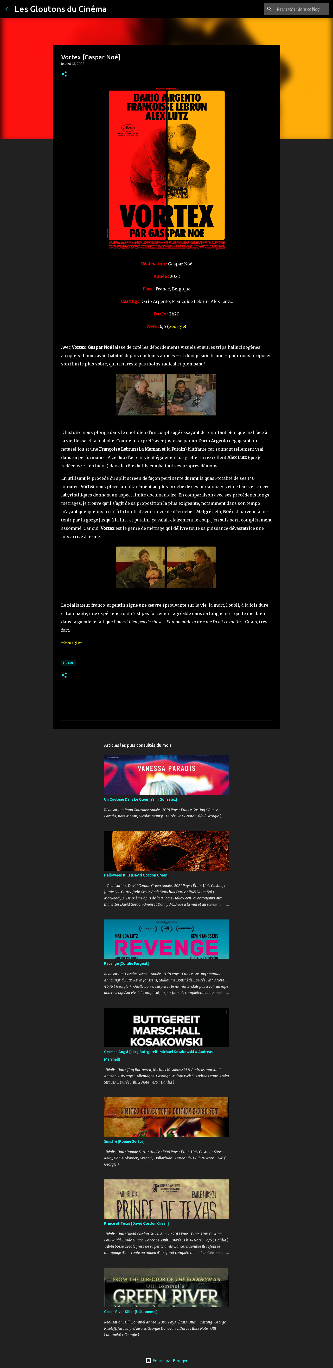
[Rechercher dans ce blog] (301, 9)
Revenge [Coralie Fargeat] (126, 963)
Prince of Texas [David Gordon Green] (136, 1223)
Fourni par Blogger (166, 1360)
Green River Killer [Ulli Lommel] (131, 1312)
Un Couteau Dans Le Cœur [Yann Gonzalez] (140, 799)
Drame (68, 663)
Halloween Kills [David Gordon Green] (136, 875)
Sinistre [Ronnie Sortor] (124, 1141)
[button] (64, 74)
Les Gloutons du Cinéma (61, 9)
